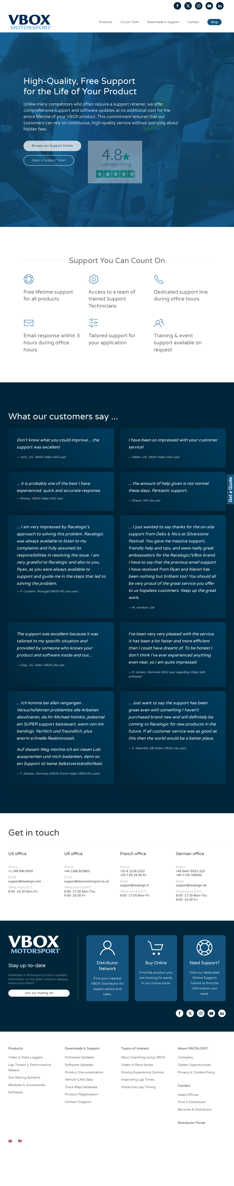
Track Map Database (81, 1087)
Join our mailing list (39, 993)
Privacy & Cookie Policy (196, 1072)
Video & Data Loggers (25, 1057)
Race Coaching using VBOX (143, 1057)
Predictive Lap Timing (138, 1087)
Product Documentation (84, 1072)
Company (185, 1057)
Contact (193, 22)
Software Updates (79, 1065)
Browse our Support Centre (52, 146)
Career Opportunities (194, 1065)
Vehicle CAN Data (79, 1080)
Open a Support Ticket (49, 160)
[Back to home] (30, 22)
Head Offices (188, 1095)
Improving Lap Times (137, 1080)
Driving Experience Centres (142, 1072)
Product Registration (81, 1094)
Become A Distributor (195, 1109)
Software (15, 1092)
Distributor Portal (191, 1123)
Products (105, 22)
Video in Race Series (137, 1065)
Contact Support (78, 1102)
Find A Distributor (192, 1102)
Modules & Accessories (26, 1085)
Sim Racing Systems (24, 1077)
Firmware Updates (79, 1057)
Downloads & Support (163, 22)
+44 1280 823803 (77, 871)
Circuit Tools (130, 22)
